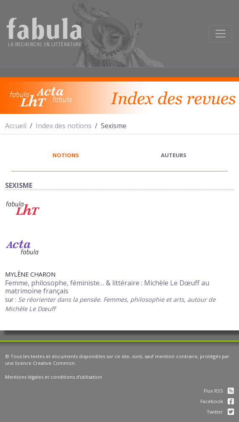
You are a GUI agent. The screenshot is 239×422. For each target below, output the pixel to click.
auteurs (173, 155)
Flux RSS (219, 391)
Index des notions (64, 125)
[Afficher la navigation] (220, 33)
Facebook (217, 401)
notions (66, 155)
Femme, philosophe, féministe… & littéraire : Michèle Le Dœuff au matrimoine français (107, 286)
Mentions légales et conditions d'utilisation (53, 377)
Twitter (220, 412)
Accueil (15, 125)
